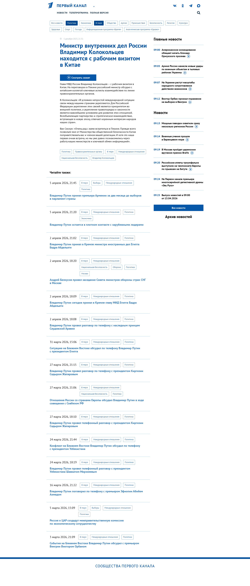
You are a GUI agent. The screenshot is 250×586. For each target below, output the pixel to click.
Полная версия (99, 12)
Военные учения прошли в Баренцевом (176, 138)
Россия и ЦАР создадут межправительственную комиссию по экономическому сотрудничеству (87, 522)
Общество (111, 23)
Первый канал (72, 6)
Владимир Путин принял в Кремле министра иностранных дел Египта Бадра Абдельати (94, 245)
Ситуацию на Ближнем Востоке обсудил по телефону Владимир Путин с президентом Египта (95, 349)
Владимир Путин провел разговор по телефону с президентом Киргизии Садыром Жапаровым (96, 372)
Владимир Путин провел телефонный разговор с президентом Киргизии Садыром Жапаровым (96, 424)
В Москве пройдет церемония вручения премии (179, 151)
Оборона (117, 267)
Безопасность (156, 23)
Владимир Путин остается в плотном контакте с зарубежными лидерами (96, 224)
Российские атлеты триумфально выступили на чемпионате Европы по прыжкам (181, 166)
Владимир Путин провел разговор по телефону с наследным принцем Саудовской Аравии (95, 327)
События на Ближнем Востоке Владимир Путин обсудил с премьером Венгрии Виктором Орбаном (94, 544)
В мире (99, 23)
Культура (183, 23)
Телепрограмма (78, 12)
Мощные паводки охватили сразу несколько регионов (181, 125)
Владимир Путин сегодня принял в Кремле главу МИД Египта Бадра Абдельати (93, 304)
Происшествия (138, 23)
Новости (62, 12)
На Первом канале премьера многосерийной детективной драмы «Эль (182, 182)
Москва (84, 273)
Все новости (56, 23)
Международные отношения (131, 151)
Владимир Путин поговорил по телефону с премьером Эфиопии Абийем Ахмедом (96, 492)
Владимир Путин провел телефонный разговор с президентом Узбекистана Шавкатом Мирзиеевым (90, 470)
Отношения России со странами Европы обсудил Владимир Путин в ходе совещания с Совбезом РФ (97, 401)
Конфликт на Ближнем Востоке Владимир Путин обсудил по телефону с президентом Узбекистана (95, 447)
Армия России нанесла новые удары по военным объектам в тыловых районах (182, 69)
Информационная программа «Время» (103, 29)
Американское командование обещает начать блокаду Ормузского (179, 53)
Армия (124, 23)
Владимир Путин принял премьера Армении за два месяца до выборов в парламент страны (95, 197)
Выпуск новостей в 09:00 (176, 196)
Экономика (86, 23)
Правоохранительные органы (88, 151)
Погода (78, 29)
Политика (71, 23)
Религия (170, 23)
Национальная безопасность (75, 158)
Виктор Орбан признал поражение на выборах (181, 100)
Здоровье (55, 29)
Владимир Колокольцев (103, 158)
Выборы (97, 183)
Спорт (67, 29)
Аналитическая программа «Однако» (142, 29)
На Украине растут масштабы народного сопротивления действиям (178, 86)
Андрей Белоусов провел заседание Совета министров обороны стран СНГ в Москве (98, 281)
